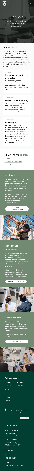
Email (6, 390)
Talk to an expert (16, 342)
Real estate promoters (13, 161)
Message (7, 397)
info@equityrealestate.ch (14, 465)
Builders (8, 158)
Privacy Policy (21, 410)
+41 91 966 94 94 (10, 458)
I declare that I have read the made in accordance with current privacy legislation (16, 411)
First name (8, 382)
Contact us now (16, 281)
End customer (10, 165)
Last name (20, 382)
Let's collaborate (17, 209)
